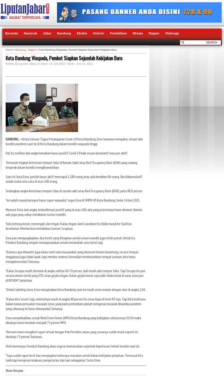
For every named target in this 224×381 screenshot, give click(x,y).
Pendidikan (118, 33)
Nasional (30, 33)
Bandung (64, 33)
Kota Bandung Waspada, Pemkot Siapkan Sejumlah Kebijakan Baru (64, 58)
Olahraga (172, 33)
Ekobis (82, 33)
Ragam (154, 33)
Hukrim (98, 33)
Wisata (138, 33)
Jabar (47, 33)
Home (9, 49)
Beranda (11, 33)
